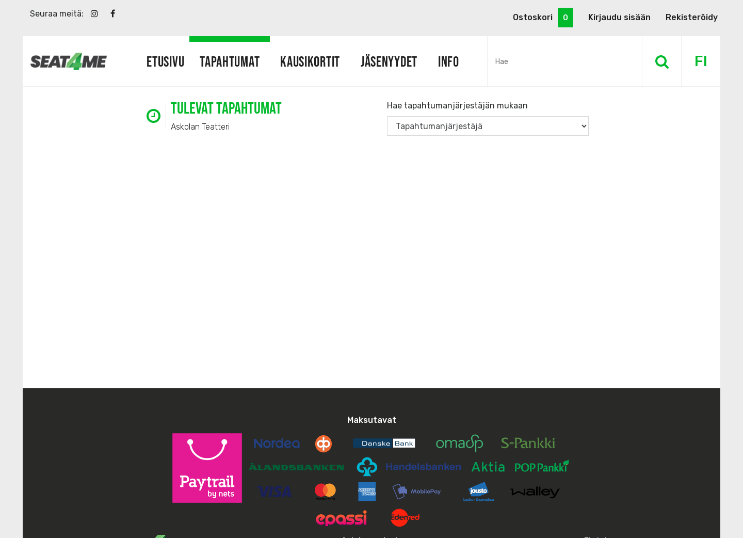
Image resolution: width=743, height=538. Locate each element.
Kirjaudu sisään (619, 17)
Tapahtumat (230, 61)
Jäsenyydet (389, 61)
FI (700, 61)
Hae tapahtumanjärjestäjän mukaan (457, 105)
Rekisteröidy (692, 17)
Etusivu (165, 61)
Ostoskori (543, 17)
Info (448, 61)
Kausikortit (310, 61)
